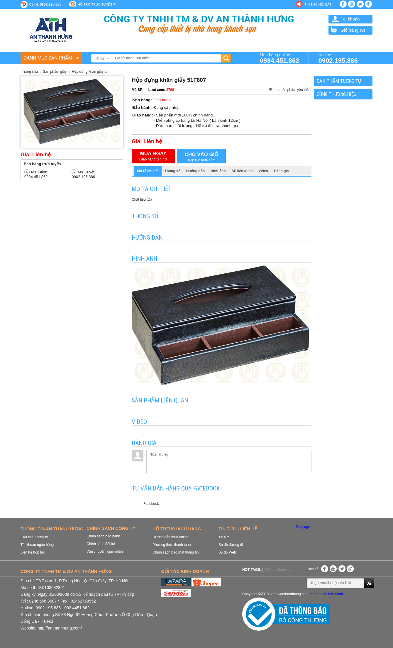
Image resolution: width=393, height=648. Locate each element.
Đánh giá (281, 171)
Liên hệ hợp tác (33, 552)
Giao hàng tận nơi (153, 156)
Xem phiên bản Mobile (327, 594)
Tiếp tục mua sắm (201, 156)
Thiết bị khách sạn (279, 570)
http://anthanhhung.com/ (60, 628)
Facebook (151, 504)
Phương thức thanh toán (172, 545)
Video (263, 171)
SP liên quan (242, 171)
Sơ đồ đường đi (230, 545)
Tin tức (223, 537)
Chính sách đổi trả (101, 544)
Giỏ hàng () (347, 30)
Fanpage (303, 527)
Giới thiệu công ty (34, 537)
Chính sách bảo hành (103, 536)
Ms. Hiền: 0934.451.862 (36, 174)
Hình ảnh (218, 171)
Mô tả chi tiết (148, 171)
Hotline (338, 58)
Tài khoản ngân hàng (37, 545)
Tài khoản (350, 18)
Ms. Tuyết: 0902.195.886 (83, 174)
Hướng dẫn (195, 171)
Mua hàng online (279, 58)
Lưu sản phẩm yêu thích (292, 90)
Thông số (172, 171)
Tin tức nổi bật (317, 4)
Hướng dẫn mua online (171, 537)
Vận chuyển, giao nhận (105, 551)
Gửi (370, 583)
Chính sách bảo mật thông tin (176, 552)
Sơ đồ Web (227, 552)
